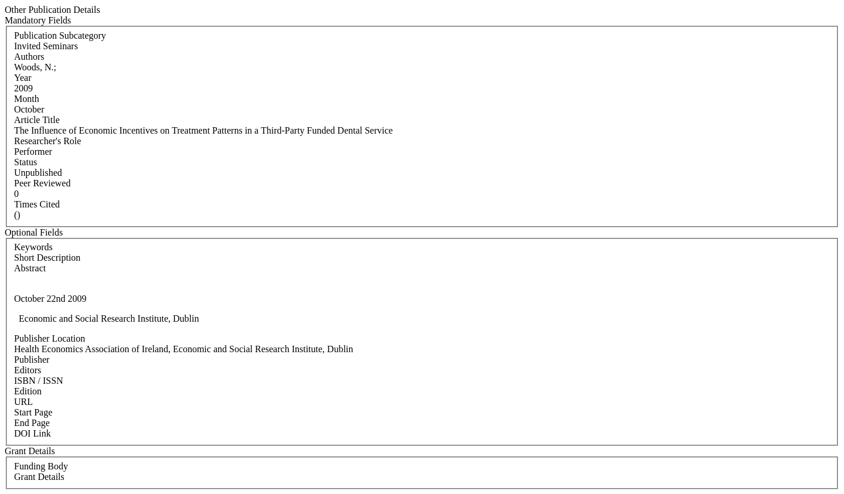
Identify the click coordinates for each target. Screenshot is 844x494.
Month (26, 99)
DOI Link (32, 433)
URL (23, 402)
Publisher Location (49, 338)
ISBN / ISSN (38, 381)
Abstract (30, 268)
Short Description (47, 258)
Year (22, 78)
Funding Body (41, 466)
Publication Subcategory (60, 35)
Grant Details (39, 477)
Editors (27, 370)
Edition (28, 391)
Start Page (33, 412)
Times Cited (37, 204)
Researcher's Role (47, 141)
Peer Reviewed (42, 183)
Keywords (33, 247)
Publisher (31, 359)
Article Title (37, 120)
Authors (29, 57)
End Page (32, 423)
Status (25, 162)
